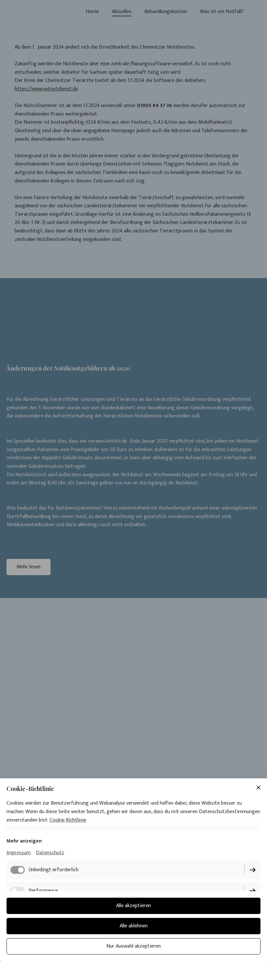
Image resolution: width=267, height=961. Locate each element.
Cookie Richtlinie (68, 820)
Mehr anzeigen (24, 841)
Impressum (19, 852)
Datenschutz (50, 852)
